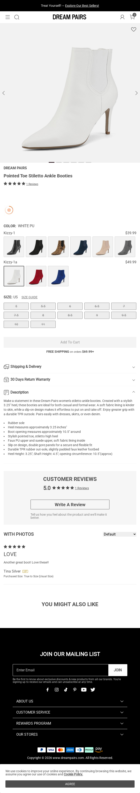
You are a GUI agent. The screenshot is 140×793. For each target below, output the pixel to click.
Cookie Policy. (73, 774)
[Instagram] (56, 689)
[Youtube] (83, 689)
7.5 (16, 315)
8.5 (70, 315)
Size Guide (29, 297)
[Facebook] (47, 689)
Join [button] (118, 670)
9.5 (124, 315)
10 (16, 324)
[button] (8, 17)
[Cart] (132, 17)
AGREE (70, 784)
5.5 (43, 306)
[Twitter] (92, 689)
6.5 (97, 306)
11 (43, 324)
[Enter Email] (60, 670)
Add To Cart (70, 342)
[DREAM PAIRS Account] (122, 17)
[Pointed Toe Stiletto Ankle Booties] (14, 247)
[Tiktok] (65, 689)
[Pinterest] (74, 689)
